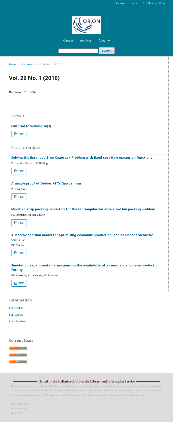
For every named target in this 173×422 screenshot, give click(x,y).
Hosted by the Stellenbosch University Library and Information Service (87, 381)
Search (107, 50)
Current (68, 40)
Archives (85, 40)
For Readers (16, 308)
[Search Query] (78, 50)
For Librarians (17, 321)
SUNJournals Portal (154, 3)
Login (134, 3)
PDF (21, 134)
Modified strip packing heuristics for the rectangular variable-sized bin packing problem (83, 209)
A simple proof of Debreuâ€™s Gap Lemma (46, 183)
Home (12, 64)
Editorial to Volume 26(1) (31, 126)
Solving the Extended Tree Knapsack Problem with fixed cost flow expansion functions (81, 157)
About (102, 40)
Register (120, 3)
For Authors (16, 314)
